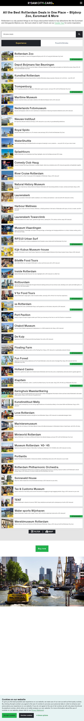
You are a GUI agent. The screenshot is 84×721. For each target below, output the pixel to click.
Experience (21, 43)
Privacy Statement (37, 710)
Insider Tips (59, 23)
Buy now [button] (42, 549)
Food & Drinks (61, 43)
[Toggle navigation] (81, 3)
